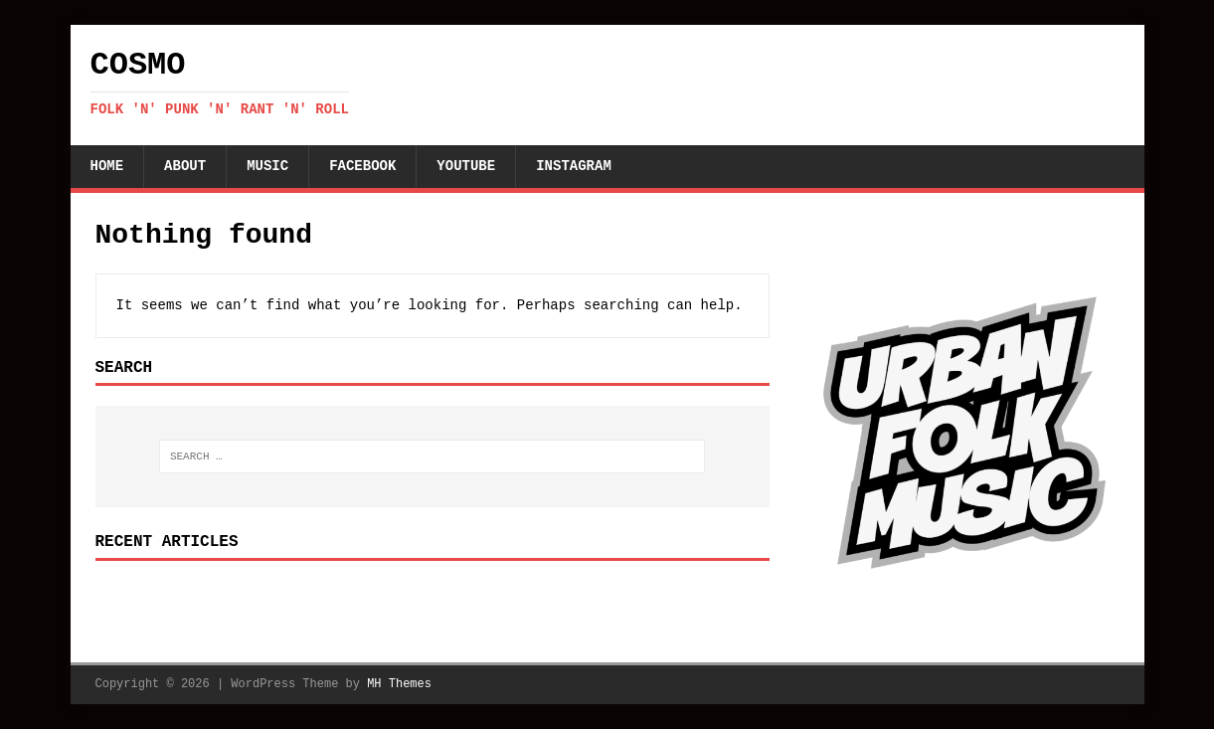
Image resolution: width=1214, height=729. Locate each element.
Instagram (573, 166)
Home (107, 166)
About (185, 166)
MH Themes (399, 684)
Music (267, 166)
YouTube (465, 166)
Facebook (362, 166)
